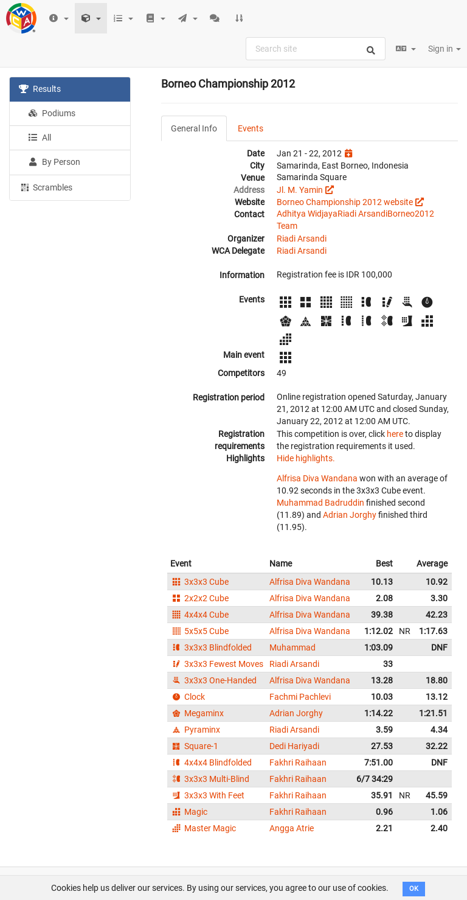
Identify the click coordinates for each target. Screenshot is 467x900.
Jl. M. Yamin (300, 190)
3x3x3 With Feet (207, 795)
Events (250, 128)
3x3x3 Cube (199, 582)
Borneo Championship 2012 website (345, 202)
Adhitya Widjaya (307, 213)
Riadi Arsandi (362, 213)
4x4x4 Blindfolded (211, 762)
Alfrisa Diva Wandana (317, 478)
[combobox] (316, 48)
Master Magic (203, 828)
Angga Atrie (291, 828)
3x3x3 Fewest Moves (216, 664)
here (395, 434)
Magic (188, 812)
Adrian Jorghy (349, 515)
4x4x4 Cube (199, 614)
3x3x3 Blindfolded (211, 647)
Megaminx (197, 713)
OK (413, 889)
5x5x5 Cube (199, 631)
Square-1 (194, 746)
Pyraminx (195, 729)
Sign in (444, 49)
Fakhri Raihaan (298, 762)
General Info (194, 128)
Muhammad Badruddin (320, 503)
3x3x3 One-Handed (213, 680)
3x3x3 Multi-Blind (209, 779)
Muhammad (292, 647)
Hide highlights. (306, 458)
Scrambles (45, 186)
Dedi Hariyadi (294, 746)
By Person (54, 162)
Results (40, 89)
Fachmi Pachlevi (300, 697)
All (39, 137)
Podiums (51, 113)
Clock (187, 697)
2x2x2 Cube (199, 598)
